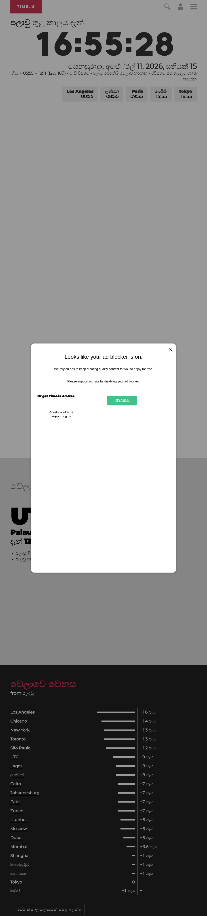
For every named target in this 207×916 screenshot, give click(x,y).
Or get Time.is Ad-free (55, 396)
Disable (122, 400)
